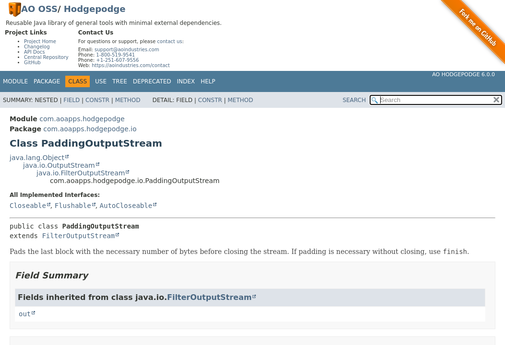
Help (208, 81)
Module (15, 81)
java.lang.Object (37, 157)
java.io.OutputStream (59, 165)
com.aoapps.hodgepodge (81, 119)
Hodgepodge (95, 9)
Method (128, 100)
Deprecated (152, 81)
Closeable (28, 205)
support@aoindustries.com (127, 49)
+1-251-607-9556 (117, 60)
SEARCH (354, 100)
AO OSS (39, 9)
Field (71, 100)
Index (186, 81)
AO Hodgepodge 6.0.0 (463, 74)
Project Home (40, 41)
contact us (169, 41)
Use (101, 81)
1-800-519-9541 (115, 55)
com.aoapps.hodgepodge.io (89, 129)
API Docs (34, 52)
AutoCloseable (126, 205)
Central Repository (46, 57)
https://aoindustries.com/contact (131, 65)
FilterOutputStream (78, 236)
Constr (97, 100)
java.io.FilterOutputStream (80, 173)
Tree (119, 81)
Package (47, 81)
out (25, 314)
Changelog (37, 46)
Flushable (73, 205)
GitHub (32, 62)
